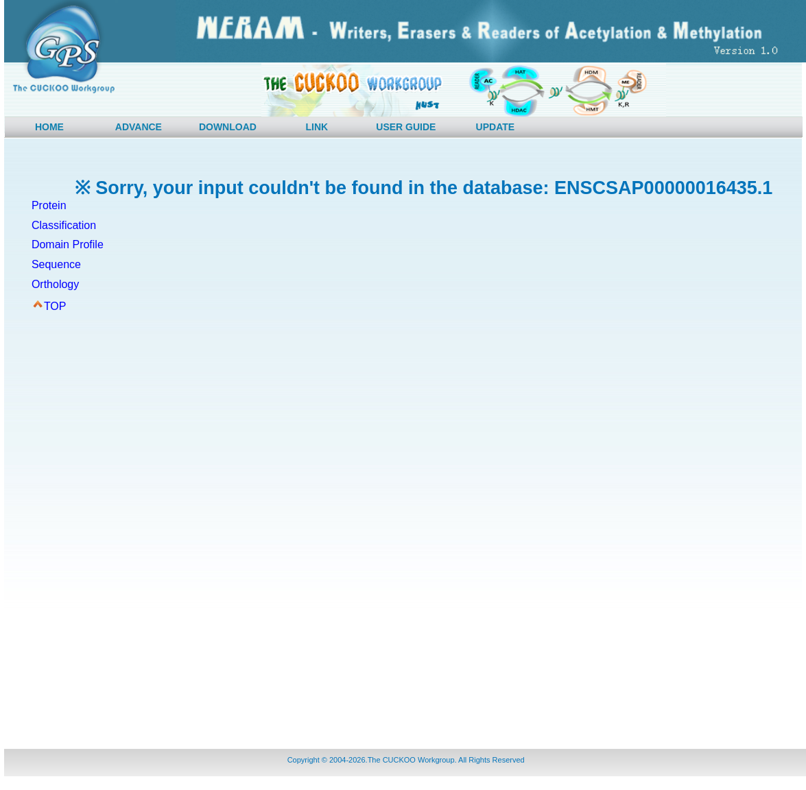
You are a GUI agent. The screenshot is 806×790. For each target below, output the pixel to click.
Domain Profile (68, 244)
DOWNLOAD (228, 126)
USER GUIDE (406, 126)
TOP (55, 306)
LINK (317, 126)
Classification (64, 225)
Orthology (55, 284)
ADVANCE (138, 126)
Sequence (56, 264)
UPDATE (495, 126)
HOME (49, 126)
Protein (49, 205)
